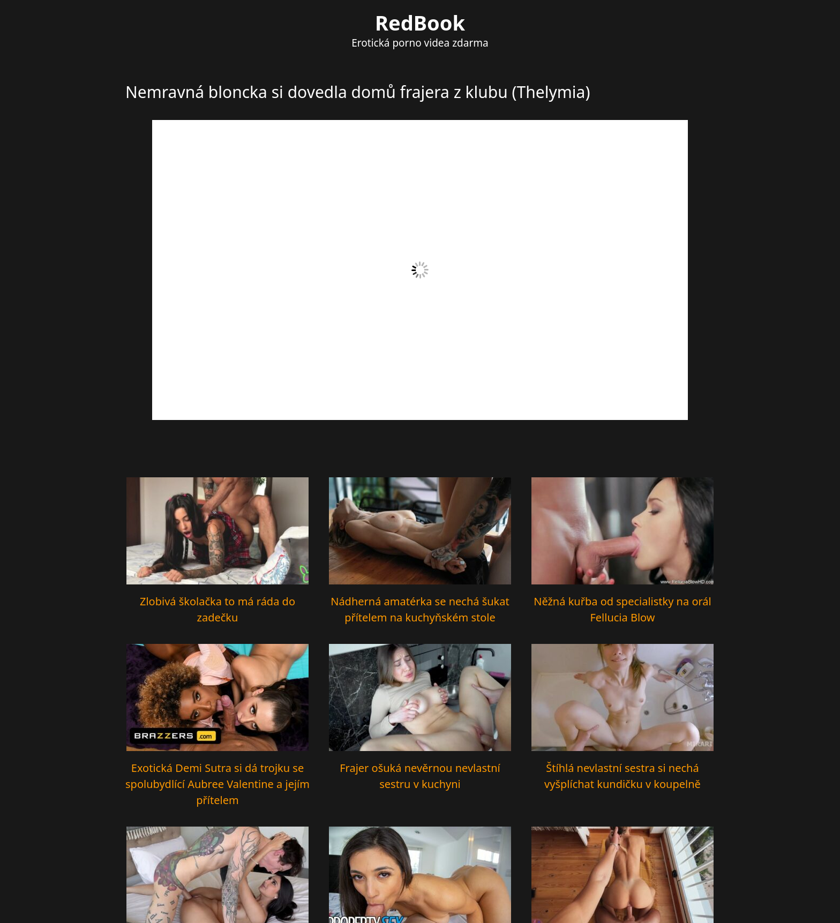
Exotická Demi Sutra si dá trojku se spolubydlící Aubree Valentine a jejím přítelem (217, 784)
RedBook (420, 22)
